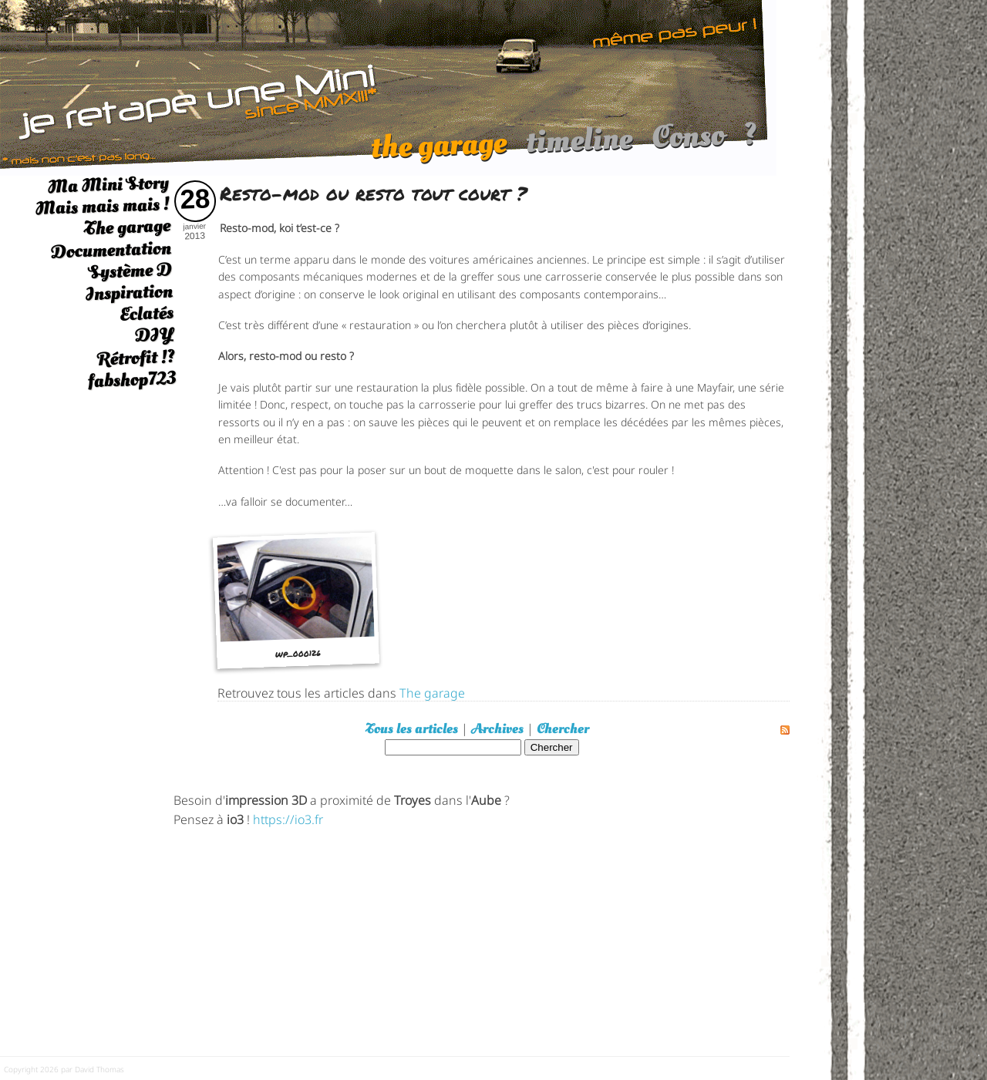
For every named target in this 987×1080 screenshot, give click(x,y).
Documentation (110, 249)
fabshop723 (131, 379)
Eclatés (146, 313)
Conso (688, 144)
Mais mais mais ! (102, 206)
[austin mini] (388, 86)
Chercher (563, 729)
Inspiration (129, 292)
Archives (497, 729)
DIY (154, 334)
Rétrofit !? (136, 358)
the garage (438, 152)
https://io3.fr (288, 818)
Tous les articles (411, 729)
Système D (130, 271)
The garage (126, 228)
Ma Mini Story (108, 184)
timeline (578, 147)
